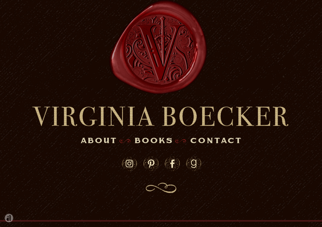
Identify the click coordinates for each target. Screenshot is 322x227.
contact (216, 141)
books (153, 141)
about (98, 141)
